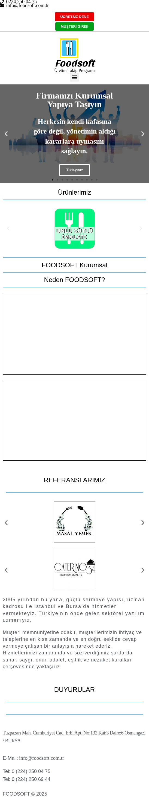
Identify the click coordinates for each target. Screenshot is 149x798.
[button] (74, 77)
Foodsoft (74, 63)
